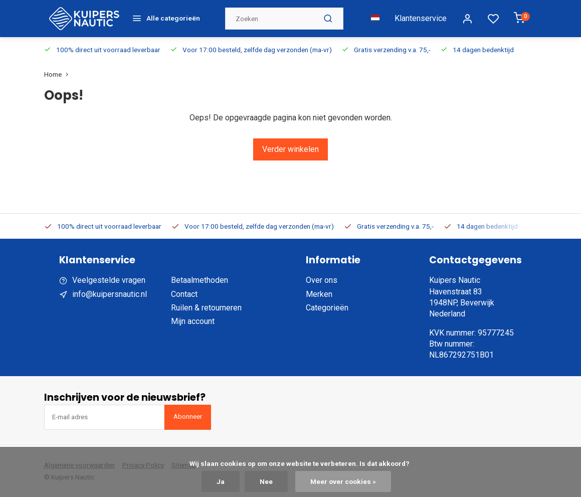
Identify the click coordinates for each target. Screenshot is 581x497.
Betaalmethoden (199, 280)
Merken (319, 294)
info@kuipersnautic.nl (109, 294)
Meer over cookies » (343, 481)
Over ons (321, 280)
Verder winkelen (290, 149)
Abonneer (187, 416)
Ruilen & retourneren (206, 307)
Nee (266, 481)
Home (58, 74)
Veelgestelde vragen (108, 280)
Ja (221, 481)
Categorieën (327, 307)
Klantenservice (421, 18)
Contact (184, 294)
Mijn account (193, 321)
